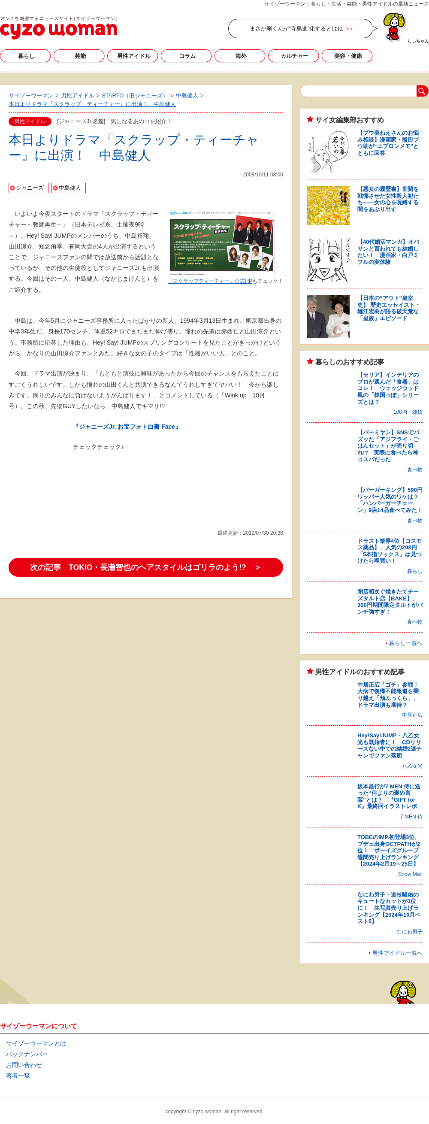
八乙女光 (412, 766)
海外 (241, 56)
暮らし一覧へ (406, 643)
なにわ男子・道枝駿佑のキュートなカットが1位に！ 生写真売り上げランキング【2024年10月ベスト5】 (388, 907)
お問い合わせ (24, 1064)
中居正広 (412, 715)
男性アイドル (134, 56)
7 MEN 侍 (411, 817)
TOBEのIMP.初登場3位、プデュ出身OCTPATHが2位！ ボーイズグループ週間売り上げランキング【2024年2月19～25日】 (388, 850)
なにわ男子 (410, 932)
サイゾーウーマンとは (36, 1043)
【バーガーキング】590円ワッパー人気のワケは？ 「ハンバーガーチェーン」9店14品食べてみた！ (390, 500)
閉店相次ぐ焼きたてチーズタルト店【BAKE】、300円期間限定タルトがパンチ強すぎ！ (390, 601)
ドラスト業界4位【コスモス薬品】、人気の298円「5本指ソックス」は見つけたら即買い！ (389, 551)
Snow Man (410, 874)
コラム (187, 56)
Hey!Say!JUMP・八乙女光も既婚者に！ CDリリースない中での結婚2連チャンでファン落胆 (389, 745)
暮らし (26, 56)
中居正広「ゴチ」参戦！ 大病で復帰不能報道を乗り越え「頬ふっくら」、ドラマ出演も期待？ (390, 695)
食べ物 (415, 470)
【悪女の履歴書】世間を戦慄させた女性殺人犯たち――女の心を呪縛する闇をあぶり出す (388, 199)
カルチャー (294, 56)
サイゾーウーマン (58, 27)
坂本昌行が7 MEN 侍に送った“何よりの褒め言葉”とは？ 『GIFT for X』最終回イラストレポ (388, 796)
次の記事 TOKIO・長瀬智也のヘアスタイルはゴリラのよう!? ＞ (146, 567)
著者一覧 (18, 1075)
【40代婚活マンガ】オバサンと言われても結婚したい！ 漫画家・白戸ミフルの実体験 (388, 252)
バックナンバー (27, 1054)
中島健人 (70, 188)
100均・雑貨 (408, 412)
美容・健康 (348, 56)
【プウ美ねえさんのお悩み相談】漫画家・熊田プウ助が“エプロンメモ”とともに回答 (388, 143)
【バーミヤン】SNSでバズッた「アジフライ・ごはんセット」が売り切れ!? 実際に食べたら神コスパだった (388, 445)
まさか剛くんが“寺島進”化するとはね (296, 28)
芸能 (80, 56)
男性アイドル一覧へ (397, 953)
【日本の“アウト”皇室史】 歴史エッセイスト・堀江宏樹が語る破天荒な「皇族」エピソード (388, 308)
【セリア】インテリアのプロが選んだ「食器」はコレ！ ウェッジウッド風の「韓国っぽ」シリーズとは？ (388, 388)
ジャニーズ (30, 188)
